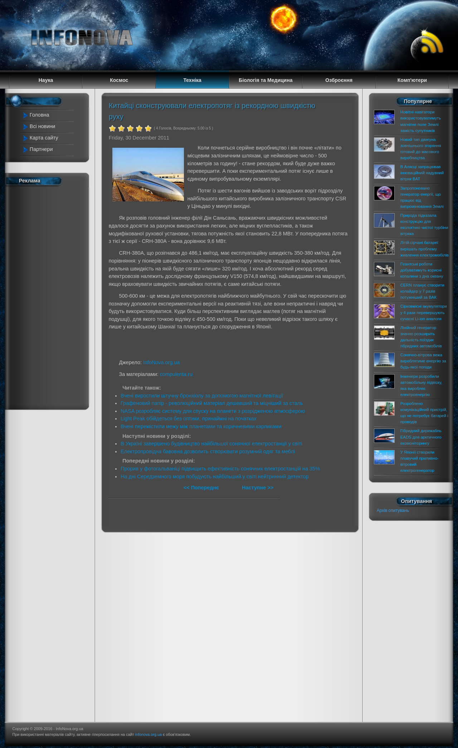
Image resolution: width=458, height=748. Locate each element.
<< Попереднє (202, 487)
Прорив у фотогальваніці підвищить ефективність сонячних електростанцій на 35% (220, 468)
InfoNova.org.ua (161, 362)
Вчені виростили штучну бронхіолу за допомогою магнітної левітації (202, 396)
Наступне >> (257, 487)
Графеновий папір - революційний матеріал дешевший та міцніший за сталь (212, 403)
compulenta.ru (176, 374)
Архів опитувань (393, 510)
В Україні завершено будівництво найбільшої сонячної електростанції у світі (211, 443)
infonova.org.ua (148, 734)
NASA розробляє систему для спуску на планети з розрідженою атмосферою (213, 411)
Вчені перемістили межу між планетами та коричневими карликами (201, 426)
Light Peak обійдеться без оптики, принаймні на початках (188, 418)
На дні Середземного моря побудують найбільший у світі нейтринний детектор (215, 476)
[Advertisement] (50, 296)
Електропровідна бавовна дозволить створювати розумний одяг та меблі (208, 451)
